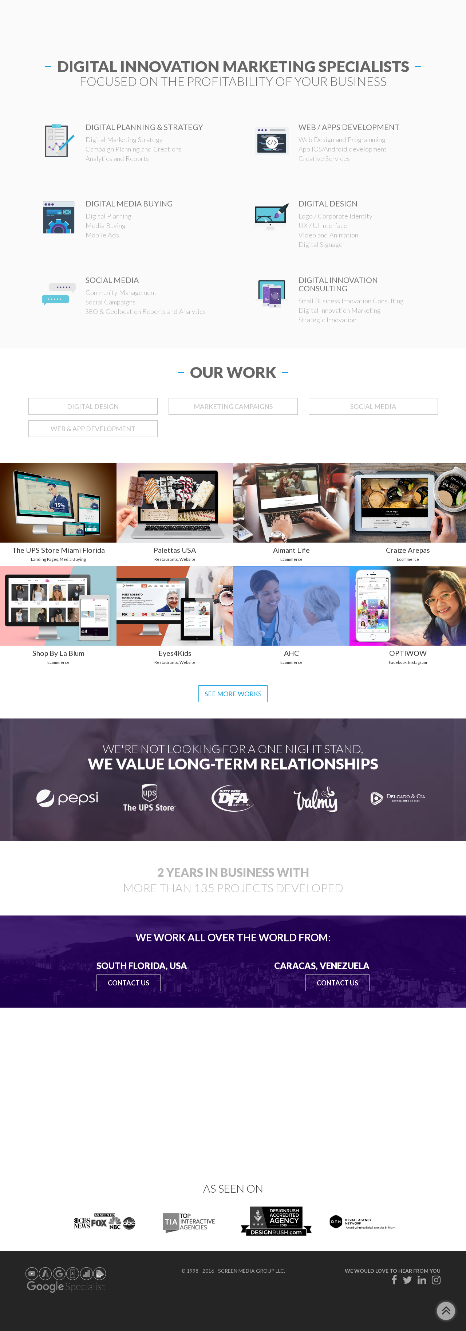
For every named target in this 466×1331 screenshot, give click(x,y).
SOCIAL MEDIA (373, 406)
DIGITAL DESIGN (93, 406)
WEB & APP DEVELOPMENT (93, 429)
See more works (233, 694)
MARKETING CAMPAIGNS (233, 406)
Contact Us (128, 983)
